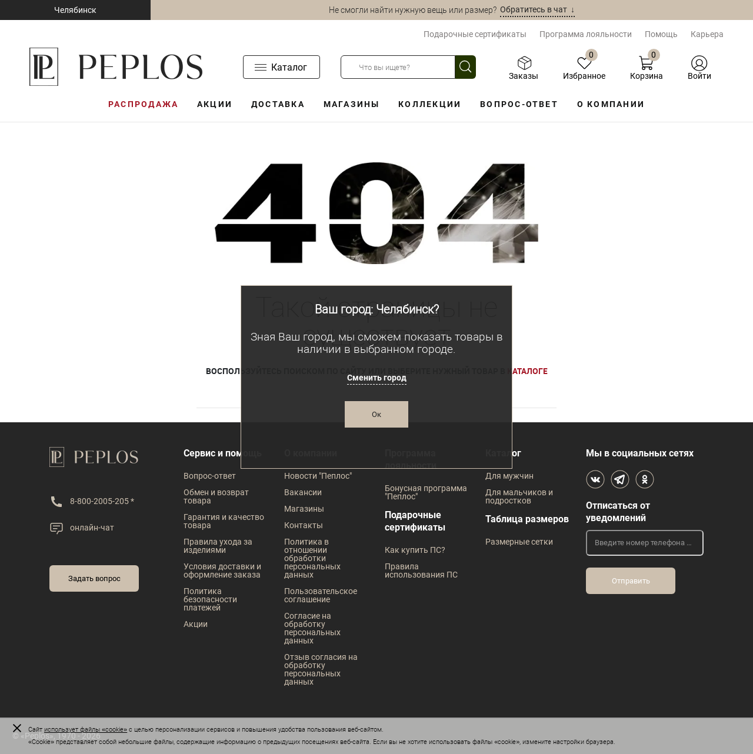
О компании (611, 104)
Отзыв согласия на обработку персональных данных (321, 669)
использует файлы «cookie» (85, 729)
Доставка (278, 104)
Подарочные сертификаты (475, 34)
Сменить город (377, 377)
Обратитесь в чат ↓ (537, 9)
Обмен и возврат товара (216, 496)
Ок (376, 414)
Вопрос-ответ (519, 104)
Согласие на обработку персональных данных (312, 628)
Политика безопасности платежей (210, 599)
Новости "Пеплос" (318, 476)
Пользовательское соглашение (320, 595)
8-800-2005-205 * (102, 501)
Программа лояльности (585, 34)
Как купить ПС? (415, 550)
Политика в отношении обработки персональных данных (312, 558)
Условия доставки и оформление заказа (222, 570)
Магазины (352, 104)
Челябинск (75, 10)
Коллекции (429, 104)
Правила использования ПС (421, 570)
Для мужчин (509, 476)
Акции (214, 104)
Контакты (303, 525)
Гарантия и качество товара (224, 521)
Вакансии (303, 492)
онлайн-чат (92, 527)
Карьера (707, 34)
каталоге (527, 370)
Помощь (661, 34)
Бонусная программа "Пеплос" (426, 492)
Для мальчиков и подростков (519, 496)
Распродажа (143, 104)
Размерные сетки (519, 541)
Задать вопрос (94, 578)
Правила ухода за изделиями (218, 546)
